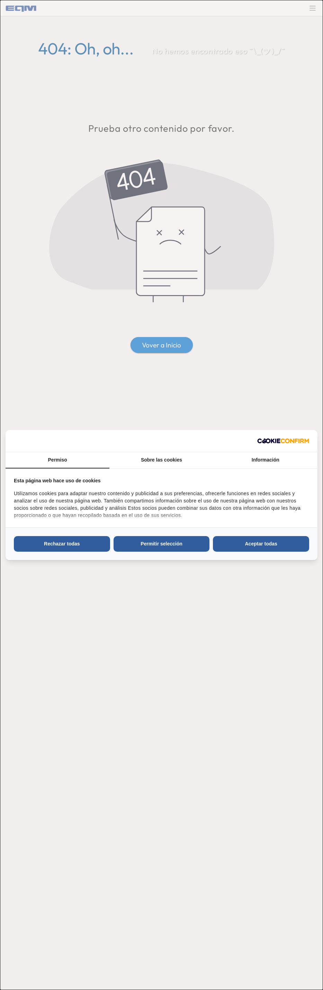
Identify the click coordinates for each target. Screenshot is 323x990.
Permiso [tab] (57, 460)
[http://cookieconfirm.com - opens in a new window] (283, 441)
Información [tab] (265, 460)
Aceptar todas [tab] (261, 543)
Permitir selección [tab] (161, 543)
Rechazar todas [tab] (62, 543)
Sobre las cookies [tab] (161, 460)
